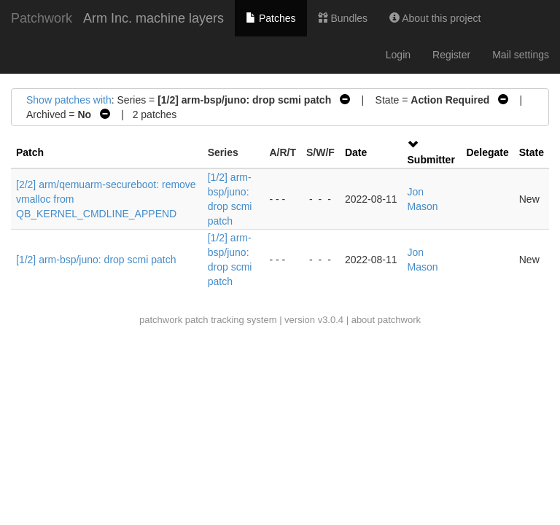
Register (451, 55)
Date (356, 152)
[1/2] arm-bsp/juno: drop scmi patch (96, 259)
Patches (270, 18)
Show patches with (69, 100)
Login (398, 55)
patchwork (160, 319)
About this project (435, 18)
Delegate (487, 152)
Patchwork (41, 18)
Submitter (431, 160)
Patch (30, 152)
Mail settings (520, 55)
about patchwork (386, 319)
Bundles (343, 18)
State (531, 152)
